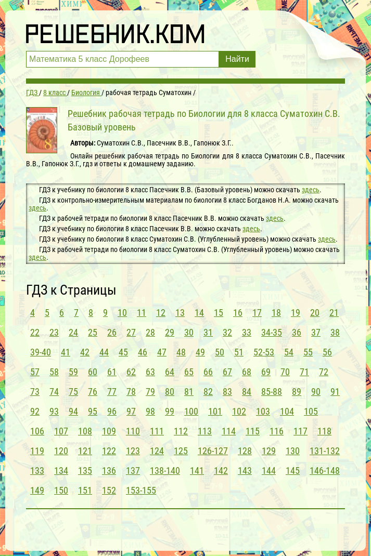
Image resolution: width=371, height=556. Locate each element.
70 (285, 371)
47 (162, 352)
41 (65, 352)
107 (61, 431)
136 (109, 470)
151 (85, 490)
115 (253, 431)
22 (35, 332)
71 (304, 371)
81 (189, 391)
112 (181, 431)
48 (181, 352)
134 (61, 470)
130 (293, 450)
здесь (310, 190)
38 (335, 332)
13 (180, 312)
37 (316, 332)
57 (35, 371)
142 (221, 470)
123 (133, 450)
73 (35, 391)
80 (169, 391)
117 (300, 431)
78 (131, 391)
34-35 (271, 332)
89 (296, 391)
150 (61, 490)
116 (277, 431)
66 (208, 371)
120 (61, 450)
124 (157, 450)
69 (266, 371)
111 (157, 431)
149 (37, 490)
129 (269, 450)
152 (109, 490)
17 (257, 312)
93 (54, 411)
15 (218, 312)
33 (246, 332)
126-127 (213, 450)
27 (131, 332)
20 (314, 312)
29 (169, 332)
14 (199, 312)
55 (308, 352)
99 (169, 411)
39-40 (40, 352)
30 (189, 332)
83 (227, 391)
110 (133, 431)
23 (54, 332)
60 (92, 371)
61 (112, 371)
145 (293, 470)
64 (169, 371)
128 (245, 450)
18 (276, 312)
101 (215, 411)
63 (150, 371)
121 (85, 450)
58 (54, 371)
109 (109, 431)
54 (288, 352)
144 (269, 470)
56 (327, 352)
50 (219, 352)
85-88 (271, 391)
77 (112, 391)
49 (200, 352)
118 (324, 431)
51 (239, 352)
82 (208, 391)
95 (92, 411)
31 (208, 332)
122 (109, 450)
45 (123, 352)
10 (122, 312)
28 (150, 332)
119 (37, 450)
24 (73, 332)
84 (246, 391)
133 (37, 470)
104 (287, 411)
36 (296, 332)
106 (37, 431)
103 (263, 411)
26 (112, 332)
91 (335, 391)
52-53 (263, 352)
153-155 (141, 490)
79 (150, 391)
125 (181, 450)
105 (311, 411)
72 (323, 371)
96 (112, 411)
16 (237, 312)
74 (54, 391)
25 (92, 332)
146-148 (325, 470)
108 (85, 431)
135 (85, 470)
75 (73, 391)
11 (141, 312)
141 (197, 470)
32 (227, 332)
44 (104, 352)
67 (227, 371)
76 (92, 391)
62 (131, 371)
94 (73, 411)
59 (73, 371)
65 (189, 371)
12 (160, 312)
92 (35, 411)
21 (334, 312)
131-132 (325, 450)
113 (205, 431)
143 (245, 470)
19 (295, 312)
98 (150, 411)
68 (246, 371)
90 (316, 391)
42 (84, 352)
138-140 (165, 470)
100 (191, 411)
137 (133, 470)
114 (229, 431)
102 (239, 411)
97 (131, 411)
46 (142, 352)
